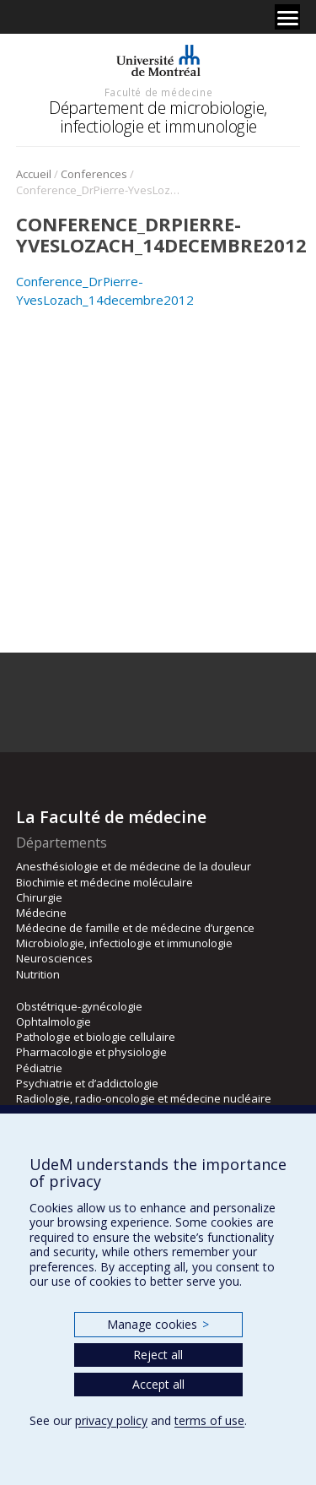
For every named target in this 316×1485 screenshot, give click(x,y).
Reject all (158, 1355)
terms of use (209, 1420)
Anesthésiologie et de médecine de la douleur (133, 866)
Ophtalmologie (53, 1021)
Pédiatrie (39, 1068)
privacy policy (111, 1420)
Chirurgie (39, 897)
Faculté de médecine (158, 92)
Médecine (41, 912)
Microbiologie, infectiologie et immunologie (124, 943)
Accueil (33, 174)
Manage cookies (158, 1324)
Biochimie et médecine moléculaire (104, 882)
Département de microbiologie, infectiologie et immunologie (158, 117)
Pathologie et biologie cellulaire (95, 1036)
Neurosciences (54, 958)
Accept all (158, 1384)
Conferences (94, 174)
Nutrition (38, 974)
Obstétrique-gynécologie (79, 1006)
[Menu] (287, 17)
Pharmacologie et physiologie (91, 1052)
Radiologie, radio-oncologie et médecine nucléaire (143, 1098)
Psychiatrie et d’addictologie (87, 1083)
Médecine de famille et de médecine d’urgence (135, 927)
